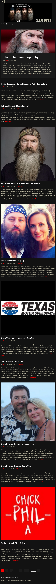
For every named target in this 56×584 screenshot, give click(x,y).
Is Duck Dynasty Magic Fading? (15, 106)
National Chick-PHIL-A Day (13, 546)
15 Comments (19, 367)
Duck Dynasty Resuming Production (17, 446)
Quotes (8, 24)
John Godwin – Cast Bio (12, 364)
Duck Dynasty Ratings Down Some (17, 468)
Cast (2, 24)
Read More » (33, 75)
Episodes (14, 24)
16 (20, 572)
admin (6, 60)
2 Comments (20, 186)
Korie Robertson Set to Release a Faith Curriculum (24, 84)
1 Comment (18, 86)
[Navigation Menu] (3, 1)
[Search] (5, 1)
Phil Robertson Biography (20, 57)
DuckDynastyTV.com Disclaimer (9, 580)
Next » (26, 572)
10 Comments (20, 109)
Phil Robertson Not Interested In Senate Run (21, 184)
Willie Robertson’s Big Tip (12, 261)
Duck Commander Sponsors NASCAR (18, 340)
